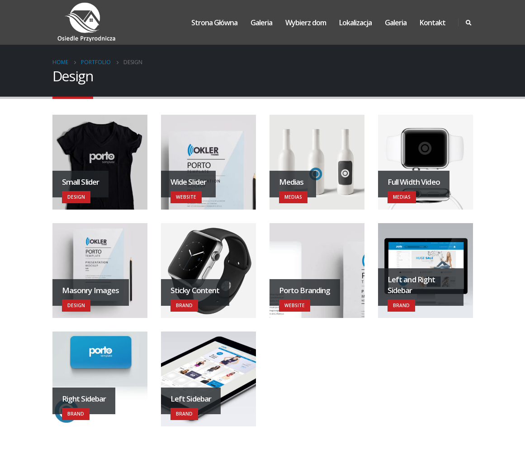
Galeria (261, 23)
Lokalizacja (355, 23)
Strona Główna (214, 23)
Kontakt (432, 23)
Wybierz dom (305, 23)
